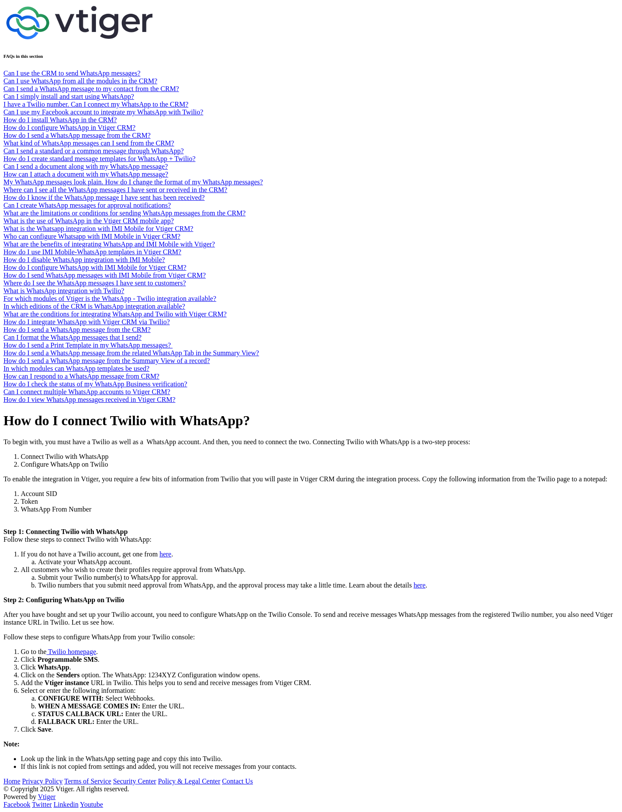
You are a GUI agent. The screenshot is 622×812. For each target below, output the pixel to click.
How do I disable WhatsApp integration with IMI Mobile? (84, 259)
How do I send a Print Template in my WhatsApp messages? (88, 345)
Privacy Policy (42, 781)
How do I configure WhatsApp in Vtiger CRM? (69, 127)
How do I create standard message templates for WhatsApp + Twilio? (99, 158)
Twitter (42, 804)
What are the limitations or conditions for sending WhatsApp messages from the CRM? (124, 213)
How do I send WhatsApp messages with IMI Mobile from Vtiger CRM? (104, 275)
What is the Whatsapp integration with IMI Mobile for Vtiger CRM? (98, 228)
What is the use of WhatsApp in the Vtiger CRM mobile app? (88, 220)
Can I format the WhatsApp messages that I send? (72, 337)
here (165, 554)
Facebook (16, 804)
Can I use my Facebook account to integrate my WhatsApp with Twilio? (103, 112)
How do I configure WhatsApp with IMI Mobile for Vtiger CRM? (94, 267)
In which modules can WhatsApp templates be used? (76, 368)
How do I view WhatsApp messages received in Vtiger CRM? (89, 399)
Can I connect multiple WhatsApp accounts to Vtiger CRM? (86, 391)
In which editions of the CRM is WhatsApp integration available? (94, 306)
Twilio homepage (71, 651)
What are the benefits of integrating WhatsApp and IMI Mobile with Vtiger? (109, 244)
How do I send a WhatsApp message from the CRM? (77, 135)
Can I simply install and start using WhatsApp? (68, 96)
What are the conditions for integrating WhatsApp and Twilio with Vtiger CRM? (115, 314)
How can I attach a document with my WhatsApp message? (85, 174)
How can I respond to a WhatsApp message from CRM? (81, 376)
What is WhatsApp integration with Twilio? (63, 290)
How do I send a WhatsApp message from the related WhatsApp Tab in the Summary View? (131, 353)
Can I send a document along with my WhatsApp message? (85, 166)
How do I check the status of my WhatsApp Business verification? (95, 384)
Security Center (134, 781)
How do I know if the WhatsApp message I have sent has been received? (104, 197)
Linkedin (66, 804)
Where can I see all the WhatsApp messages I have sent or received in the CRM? (115, 189)
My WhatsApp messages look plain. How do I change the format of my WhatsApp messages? (133, 182)
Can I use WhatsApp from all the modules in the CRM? (80, 81)
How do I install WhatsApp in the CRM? (60, 119)
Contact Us (237, 781)
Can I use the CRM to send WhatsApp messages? (71, 73)
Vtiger (47, 796)
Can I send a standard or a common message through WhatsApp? (93, 151)
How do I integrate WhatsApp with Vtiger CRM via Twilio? (86, 321)
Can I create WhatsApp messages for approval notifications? (87, 205)
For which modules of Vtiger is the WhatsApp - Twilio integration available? (109, 298)
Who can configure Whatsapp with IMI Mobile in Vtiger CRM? (92, 236)
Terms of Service (87, 781)
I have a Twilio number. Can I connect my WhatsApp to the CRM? (95, 104)
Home (11, 781)
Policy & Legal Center (189, 781)
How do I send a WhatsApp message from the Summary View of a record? (106, 360)
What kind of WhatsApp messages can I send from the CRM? (88, 143)
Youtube (91, 804)
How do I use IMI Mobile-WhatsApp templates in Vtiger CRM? (92, 252)
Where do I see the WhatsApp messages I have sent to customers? (94, 283)
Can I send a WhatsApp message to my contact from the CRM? (91, 88)
